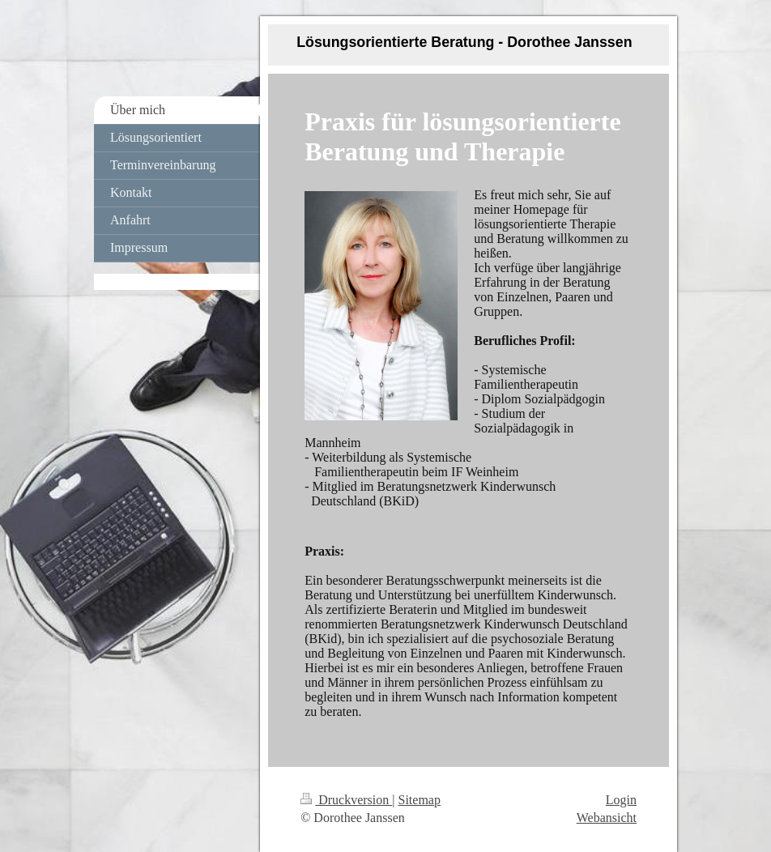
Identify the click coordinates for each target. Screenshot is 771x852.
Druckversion (346, 800)
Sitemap (419, 800)
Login (621, 800)
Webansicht (607, 817)
